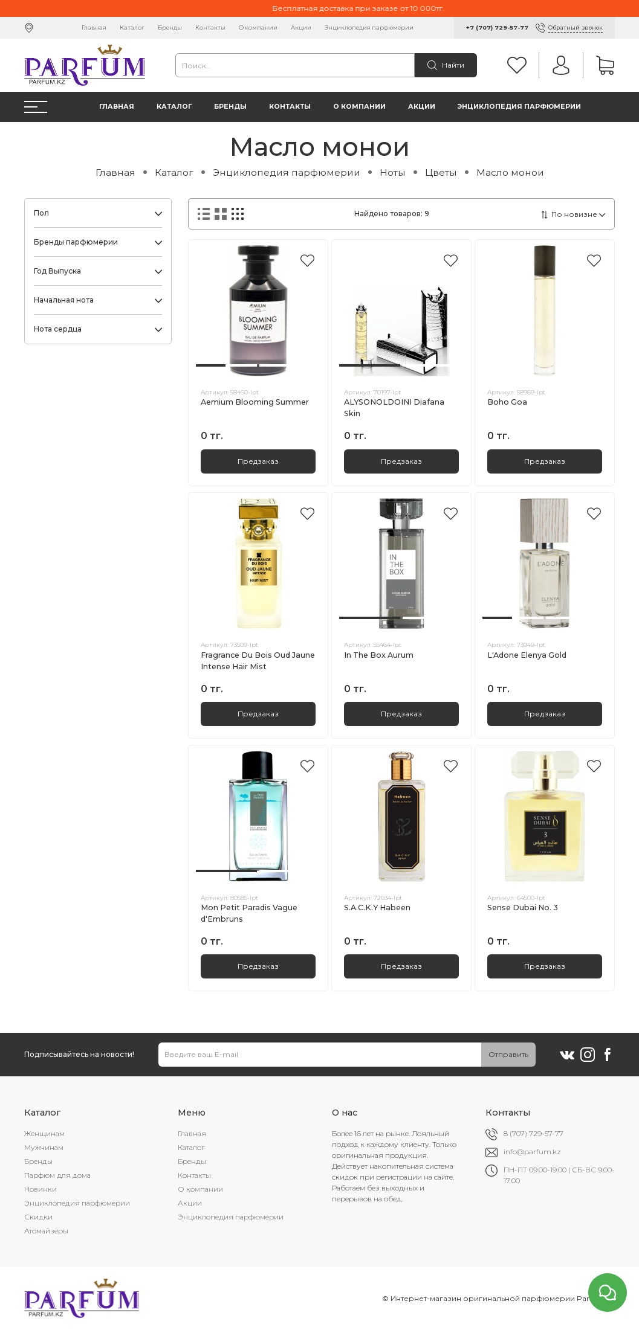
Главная (94, 27)
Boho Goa (507, 401)
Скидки (38, 1216)
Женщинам (44, 1133)
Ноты (393, 172)
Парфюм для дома (57, 1175)
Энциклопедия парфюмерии (369, 27)
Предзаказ (258, 461)
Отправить (508, 1054)
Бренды (170, 27)
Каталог (132, 27)
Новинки (40, 1188)
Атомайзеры (46, 1230)
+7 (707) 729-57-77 (497, 27)
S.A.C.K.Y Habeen (377, 907)
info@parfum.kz (532, 1151)
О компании (258, 27)
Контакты (210, 27)
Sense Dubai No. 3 (522, 907)
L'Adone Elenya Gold (526, 655)
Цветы (441, 172)
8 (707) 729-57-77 (533, 1133)
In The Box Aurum (379, 655)
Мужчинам (43, 1147)
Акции (301, 27)
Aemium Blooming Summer (255, 401)
